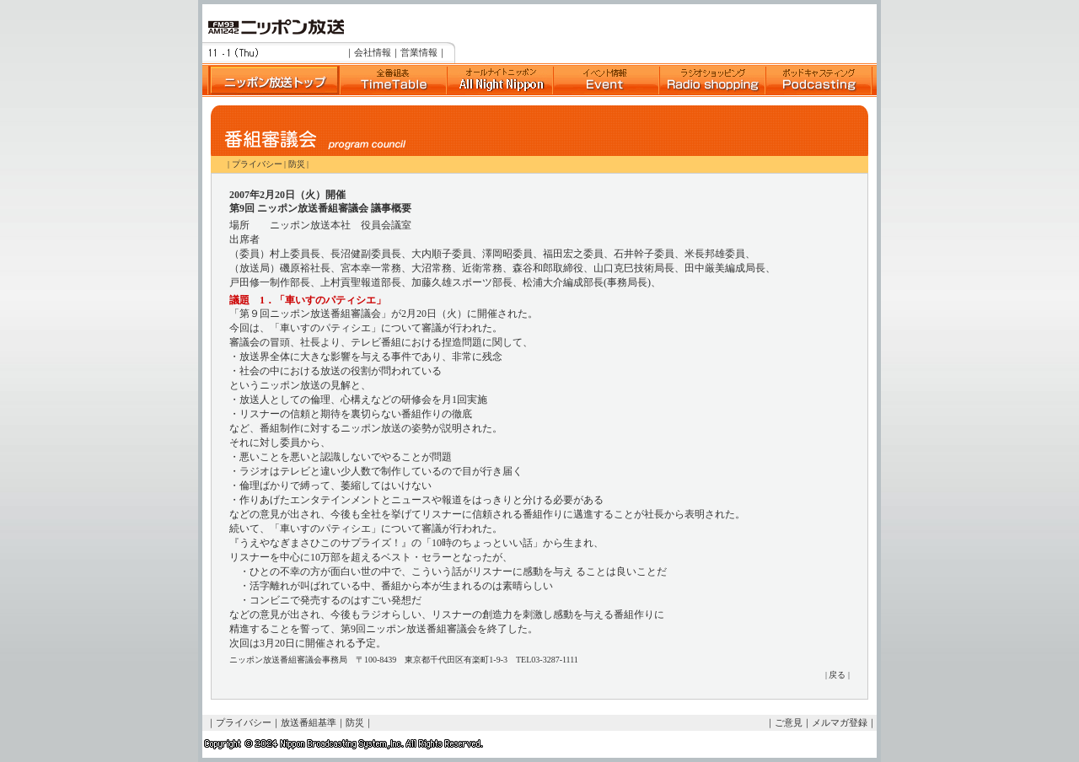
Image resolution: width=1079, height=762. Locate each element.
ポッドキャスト (818, 80)
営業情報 (419, 52)
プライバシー (257, 164)
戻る (837, 674)
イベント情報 (606, 80)
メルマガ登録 (839, 722)
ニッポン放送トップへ (270, 80)
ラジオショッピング (712, 80)
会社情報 (372, 52)
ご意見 (789, 722)
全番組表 (393, 80)
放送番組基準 (308, 722)
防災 (296, 164)
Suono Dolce (500, 80)
